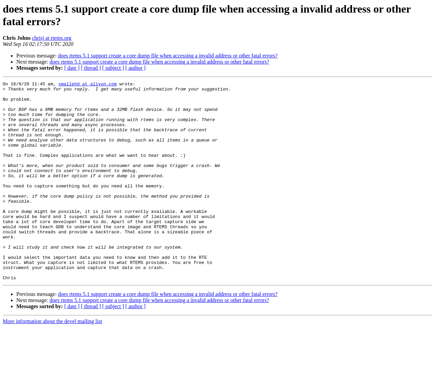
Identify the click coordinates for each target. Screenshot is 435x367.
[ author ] (135, 68)
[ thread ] (91, 68)
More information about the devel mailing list (52, 361)
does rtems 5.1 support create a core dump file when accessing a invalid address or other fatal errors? (168, 56)
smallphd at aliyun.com (87, 85)
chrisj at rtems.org (51, 38)
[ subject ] (113, 68)
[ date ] (72, 68)
